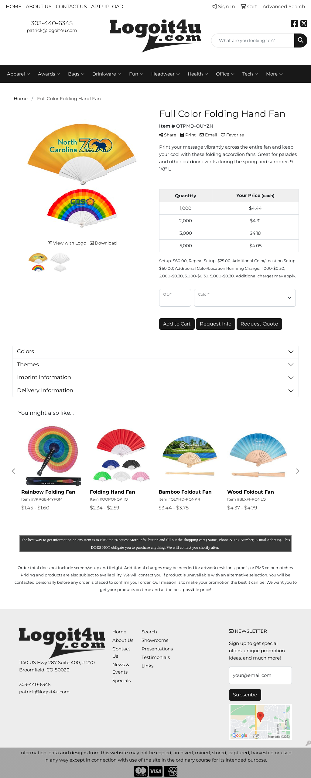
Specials (121, 680)
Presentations (152, 649)
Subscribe (245, 695)
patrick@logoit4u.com (52, 30)
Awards (49, 74)
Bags (76, 74)
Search (149, 632)
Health (198, 74)
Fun (136, 74)
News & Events (120, 668)
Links (147, 666)
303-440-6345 (52, 23)
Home (14, 6)
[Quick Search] (253, 40)
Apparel (18, 74)
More (274, 74)
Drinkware (106, 74)
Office (225, 74)
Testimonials (152, 657)
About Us (39, 6)
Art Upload (107, 6)
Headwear (165, 74)
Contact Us (71, 6)
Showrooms (152, 640)
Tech (250, 74)
